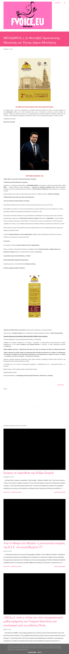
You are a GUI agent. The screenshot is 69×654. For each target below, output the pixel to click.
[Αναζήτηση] (58, 3)
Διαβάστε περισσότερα (59, 492)
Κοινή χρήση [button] (60, 384)
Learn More (32, 652)
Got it (40, 652)
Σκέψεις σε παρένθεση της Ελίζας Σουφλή (29, 473)
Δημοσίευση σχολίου (16, 492)
